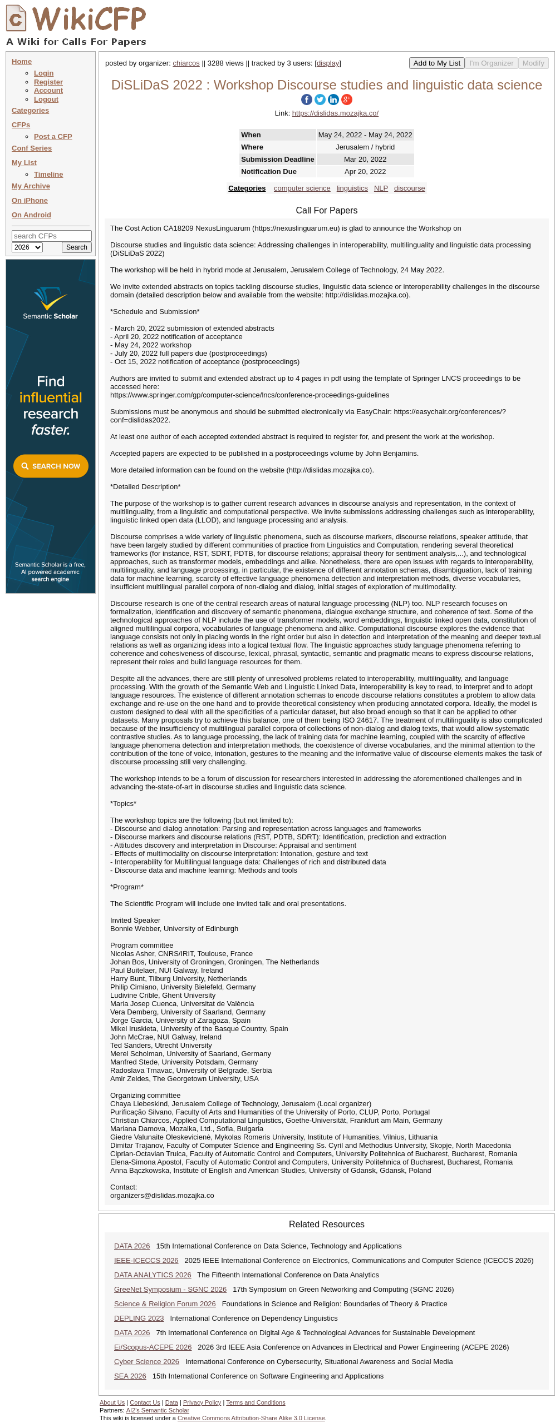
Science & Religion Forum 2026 (165, 1304)
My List (24, 162)
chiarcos (186, 63)
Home (22, 61)
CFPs (21, 125)
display (328, 63)
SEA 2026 (130, 1376)
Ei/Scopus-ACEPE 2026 (152, 1347)
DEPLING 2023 (139, 1318)
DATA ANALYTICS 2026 (152, 1275)
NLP (381, 188)
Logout (46, 99)
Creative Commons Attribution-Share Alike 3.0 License (251, 1418)
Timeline (48, 174)
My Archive (31, 186)
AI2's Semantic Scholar (157, 1410)
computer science (302, 188)
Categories (30, 110)
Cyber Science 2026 (146, 1361)
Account (48, 90)
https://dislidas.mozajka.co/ (335, 113)
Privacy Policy (202, 1402)
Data (171, 1402)
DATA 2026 (132, 1246)
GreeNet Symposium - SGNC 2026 (170, 1289)
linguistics (352, 188)
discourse (409, 188)
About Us (112, 1402)
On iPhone (30, 200)
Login (43, 73)
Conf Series (32, 148)
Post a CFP (53, 136)
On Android (31, 215)
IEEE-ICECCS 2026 (146, 1260)
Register (48, 82)
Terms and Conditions (255, 1402)
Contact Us (145, 1402)
